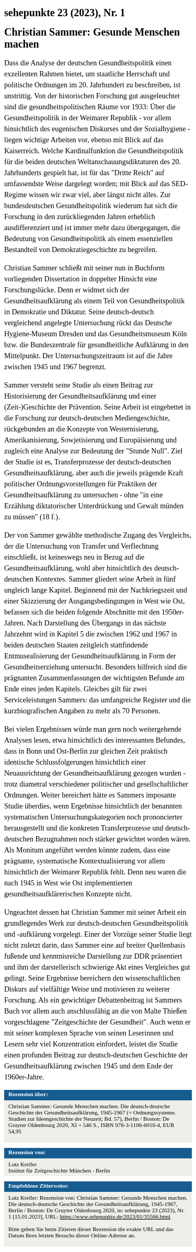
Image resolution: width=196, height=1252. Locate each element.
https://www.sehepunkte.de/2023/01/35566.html (115, 1216)
